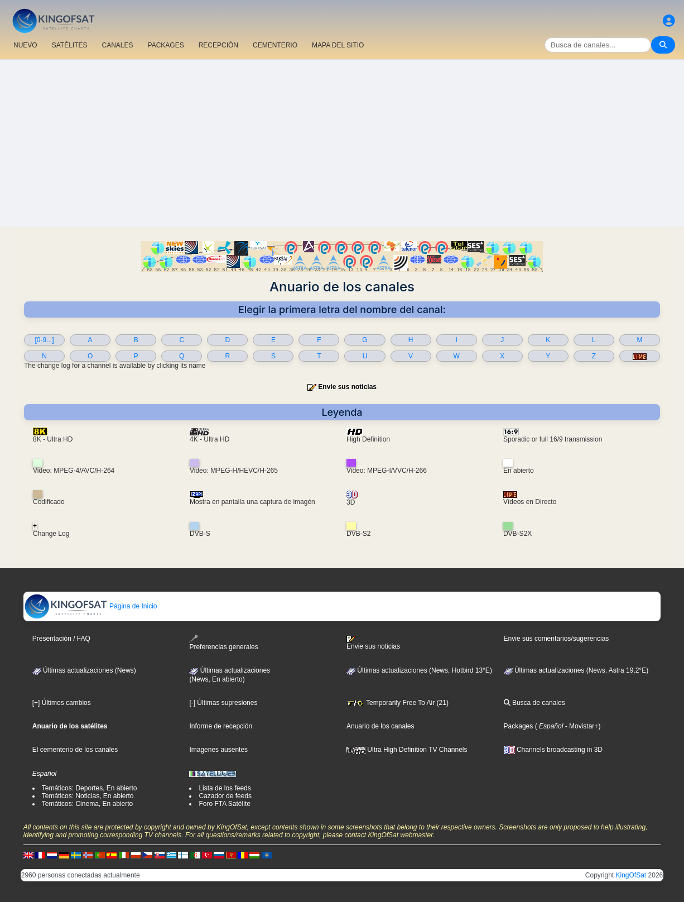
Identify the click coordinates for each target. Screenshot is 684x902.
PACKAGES (166, 45)
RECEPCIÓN (218, 45)
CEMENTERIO (275, 45)
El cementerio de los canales (75, 750)
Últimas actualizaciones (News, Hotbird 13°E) (419, 670)
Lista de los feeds (225, 788)
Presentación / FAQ (61, 638)
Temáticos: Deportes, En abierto (89, 788)
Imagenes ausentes (218, 750)
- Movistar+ (580, 726)
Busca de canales (534, 703)
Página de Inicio (90, 606)
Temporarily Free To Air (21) (397, 703)
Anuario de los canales (380, 726)
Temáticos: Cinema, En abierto (87, 804)
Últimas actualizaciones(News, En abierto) (229, 674)
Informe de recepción (220, 726)
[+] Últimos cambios (61, 703)
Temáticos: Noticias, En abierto (88, 796)
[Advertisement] (342, 143)
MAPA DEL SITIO (338, 45)
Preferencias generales (223, 643)
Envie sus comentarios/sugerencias (556, 638)
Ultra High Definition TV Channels (407, 750)
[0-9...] (44, 340)
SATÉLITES (70, 45)
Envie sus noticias (347, 387)
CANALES (117, 45)
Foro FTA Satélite (224, 804)
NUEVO (25, 45)
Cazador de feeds (225, 796)
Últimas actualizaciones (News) (84, 670)
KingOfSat (631, 875)
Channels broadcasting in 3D (553, 750)
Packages (518, 726)
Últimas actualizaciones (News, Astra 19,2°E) (576, 670)
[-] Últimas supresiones (223, 703)
